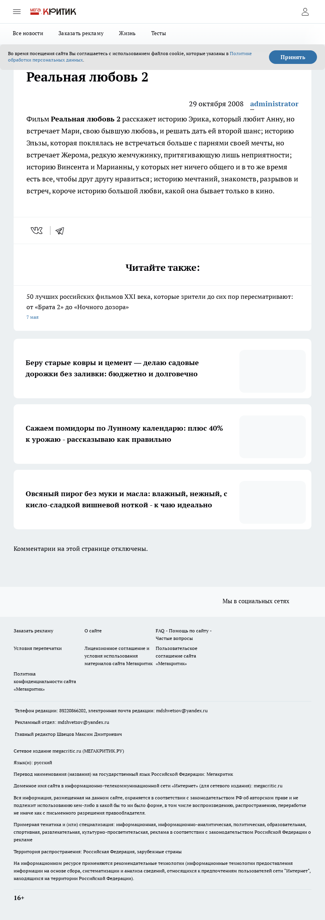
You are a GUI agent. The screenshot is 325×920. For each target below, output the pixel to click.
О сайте (93, 631)
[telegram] (62, 230)
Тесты (158, 33)
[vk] (37, 230)
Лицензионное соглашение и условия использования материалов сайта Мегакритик (118, 655)
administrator (274, 103)
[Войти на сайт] (305, 12)
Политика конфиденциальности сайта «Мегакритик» (45, 681)
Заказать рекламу (81, 33)
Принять (293, 57)
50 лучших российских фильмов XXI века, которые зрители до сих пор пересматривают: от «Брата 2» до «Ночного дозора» (162, 307)
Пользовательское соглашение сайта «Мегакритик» (176, 655)
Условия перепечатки (38, 648)
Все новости (28, 33)
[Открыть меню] (16, 12)
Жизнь (127, 33)
